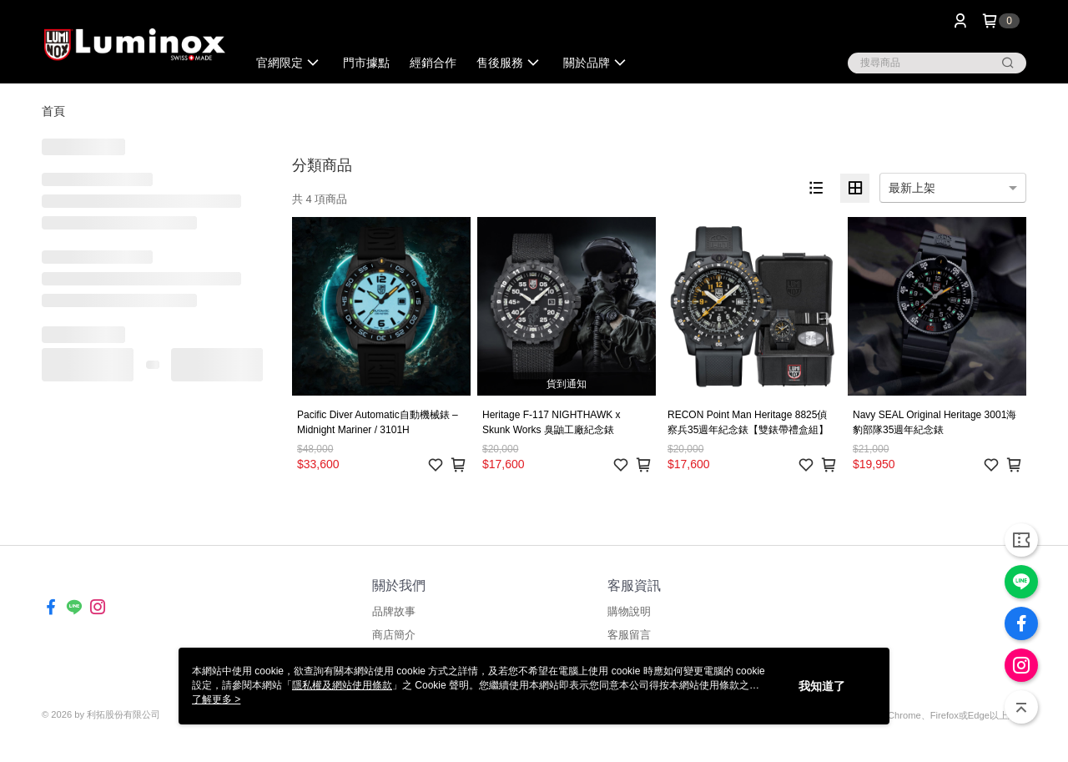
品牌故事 (394, 611)
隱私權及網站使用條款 (342, 685)
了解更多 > (216, 699)
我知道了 (821, 686)
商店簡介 (394, 634)
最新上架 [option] (912, 187)
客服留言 (629, 634)
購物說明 (629, 611)
